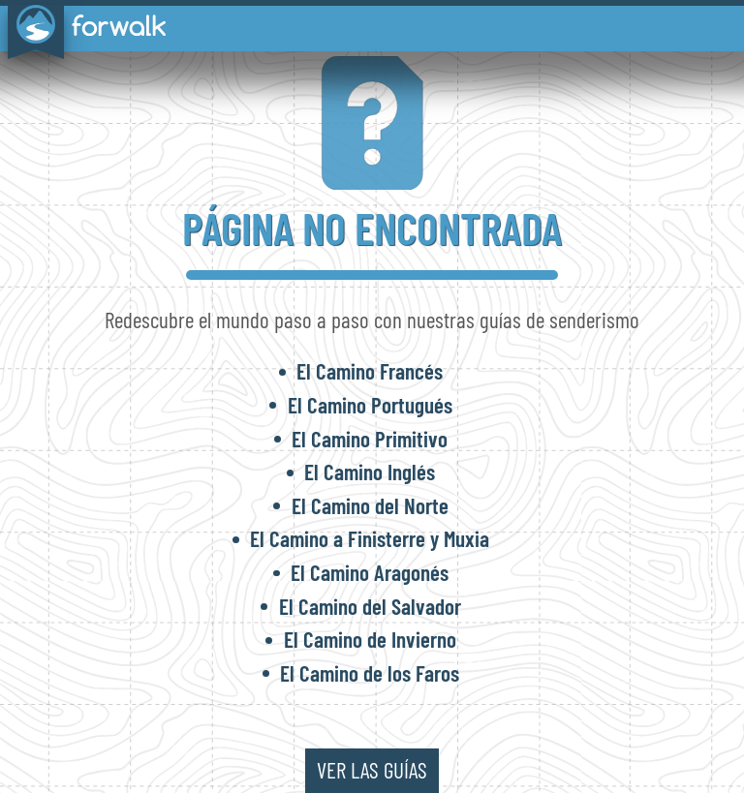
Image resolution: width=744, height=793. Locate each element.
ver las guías (372, 769)
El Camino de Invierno (370, 639)
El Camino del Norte (370, 505)
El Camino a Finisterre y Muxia (369, 538)
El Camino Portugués (370, 404)
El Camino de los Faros (369, 672)
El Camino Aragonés (370, 572)
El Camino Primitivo (370, 438)
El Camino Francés (369, 370)
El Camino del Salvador (370, 606)
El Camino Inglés (369, 471)
